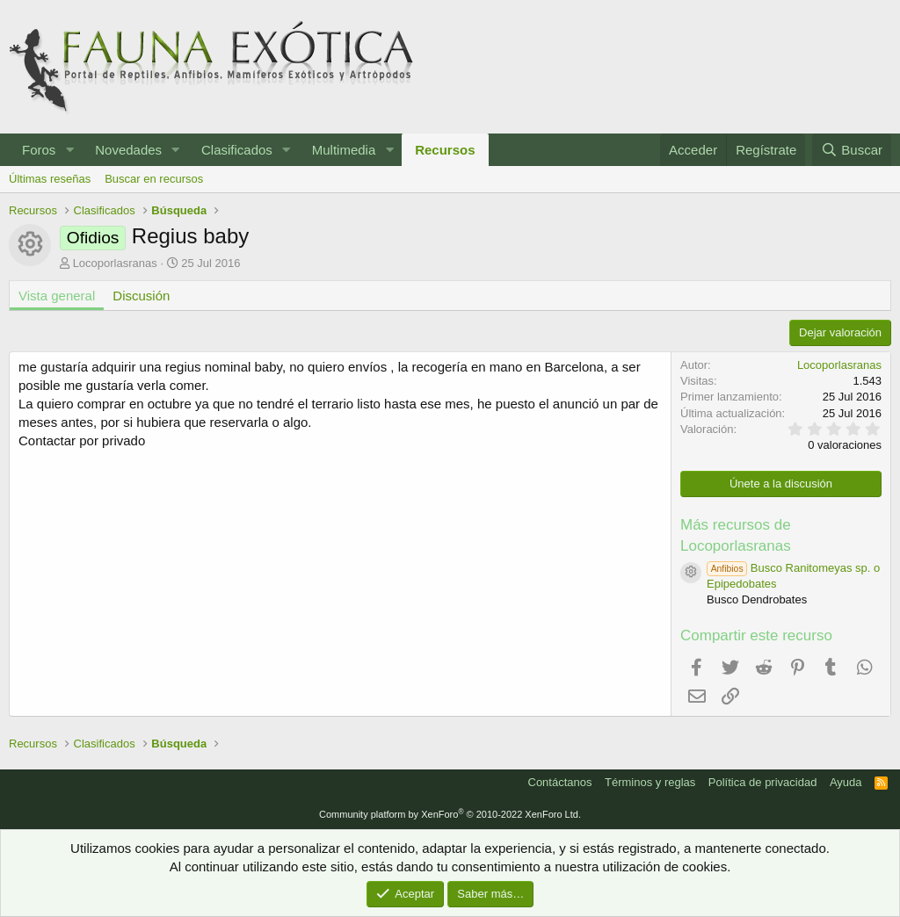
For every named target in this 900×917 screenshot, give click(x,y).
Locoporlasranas (115, 263)
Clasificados (236, 149)
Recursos (445, 149)
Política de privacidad (762, 782)
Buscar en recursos (154, 178)
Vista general (56, 295)
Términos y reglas (650, 782)
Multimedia (344, 149)
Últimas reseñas (50, 178)
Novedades (128, 149)
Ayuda (846, 782)
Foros (38, 149)
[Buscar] (851, 150)
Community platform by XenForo (450, 814)
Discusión (141, 295)
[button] (69, 150)
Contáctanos (560, 782)
